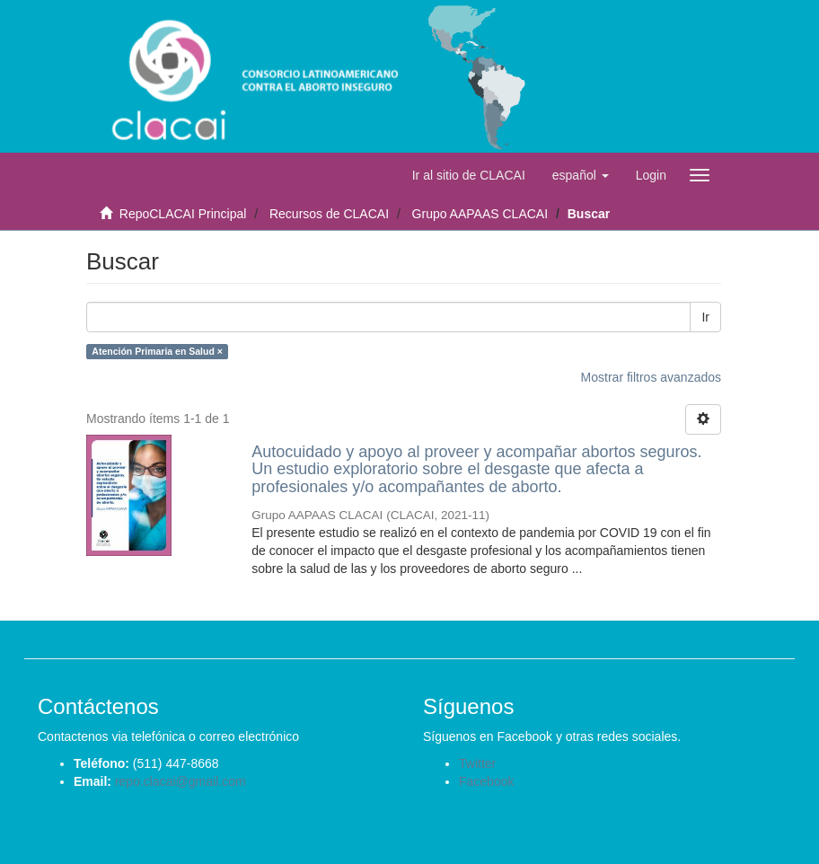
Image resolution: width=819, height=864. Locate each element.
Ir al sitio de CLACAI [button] (468, 175)
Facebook (486, 781)
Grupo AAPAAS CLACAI (480, 214)
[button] (580, 175)
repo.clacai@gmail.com (180, 781)
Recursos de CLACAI (329, 214)
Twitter (477, 763)
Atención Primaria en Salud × (157, 351)
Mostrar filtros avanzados (651, 377)
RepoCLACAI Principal (183, 214)
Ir (705, 317)
